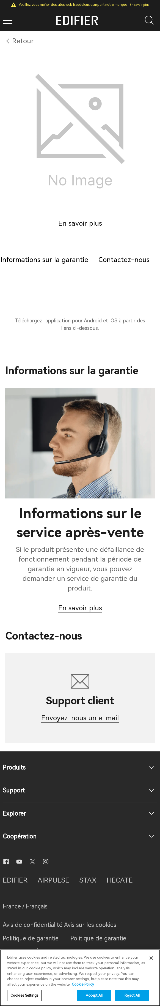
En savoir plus (139, 5)
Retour (23, 41)
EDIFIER (15, 880)
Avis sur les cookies (90, 924)
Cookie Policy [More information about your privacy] (83, 984)
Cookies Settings (24, 995)
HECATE (120, 880)
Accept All (94, 995)
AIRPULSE (53, 880)
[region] (80, 977)
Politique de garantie (31, 938)
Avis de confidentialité (33, 924)
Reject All (132, 995)
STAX (87, 880)
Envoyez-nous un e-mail (80, 718)
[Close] (151, 958)
